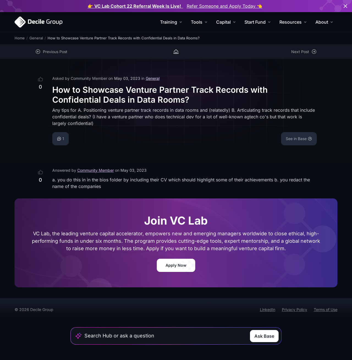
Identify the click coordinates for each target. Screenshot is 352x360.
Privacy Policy (294, 309)
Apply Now (176, 265)
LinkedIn (267, 309)
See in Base (299, 138)
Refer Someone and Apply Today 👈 (224, 6)
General (36, 38)
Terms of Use (325, 309)
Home (20, 38)
